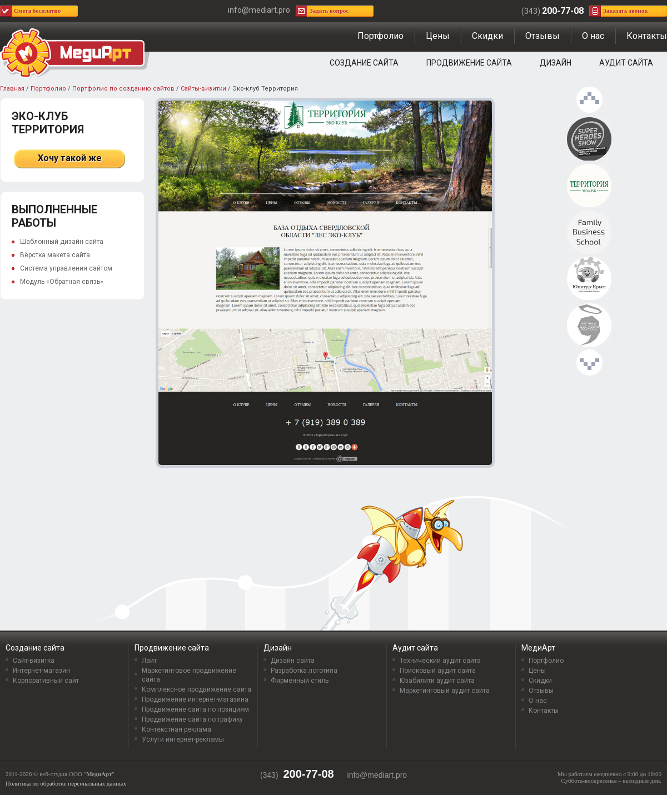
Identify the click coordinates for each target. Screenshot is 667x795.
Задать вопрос (329, 10)
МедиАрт (538, 647)
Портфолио (380, 36)
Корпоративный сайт (46, 680)
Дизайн (555, 62)
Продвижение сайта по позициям (195, 709)
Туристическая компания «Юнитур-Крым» (589, 279)
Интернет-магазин (41, 670)
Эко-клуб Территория (589, 186)
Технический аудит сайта (440, 660)
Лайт (149, 660)
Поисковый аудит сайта (438, 670)
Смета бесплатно (37, 10)
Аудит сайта (626, 62)
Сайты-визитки (203, 88)
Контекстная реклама (176, 729)
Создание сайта (364, 62)
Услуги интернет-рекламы (183, 739)
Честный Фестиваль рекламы (589, 325)
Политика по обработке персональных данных (66, 783)
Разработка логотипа (304, 670)
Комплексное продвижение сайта (196, 689)
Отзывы (542, 36)
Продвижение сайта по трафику (192, 719)
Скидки (487, 36)
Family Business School (589, 233)
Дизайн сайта (293, 660)
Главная (12, 88)
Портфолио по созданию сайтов (123, 88)
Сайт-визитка (33, 660)
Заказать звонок (625, 10)
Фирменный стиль (299, 680)
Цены (438, 36)
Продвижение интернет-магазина (195, 699)
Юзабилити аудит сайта (437, 680)
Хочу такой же (70, 158)
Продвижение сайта (469, 62)
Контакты (646, 36)
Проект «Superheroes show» (589, 139)
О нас (593, 36)
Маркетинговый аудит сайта (445, 690)
